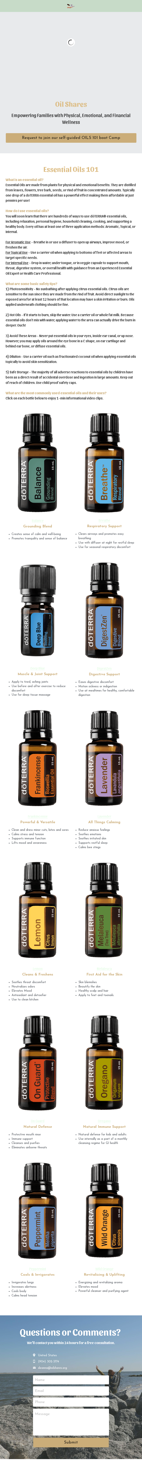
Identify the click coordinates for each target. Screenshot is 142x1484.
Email (39, 1391)
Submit (71, 1443)
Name (40, 1380)
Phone (40, 1402)
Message (42, 1414)
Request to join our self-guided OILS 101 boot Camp (71, 138)
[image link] (71, 5)
